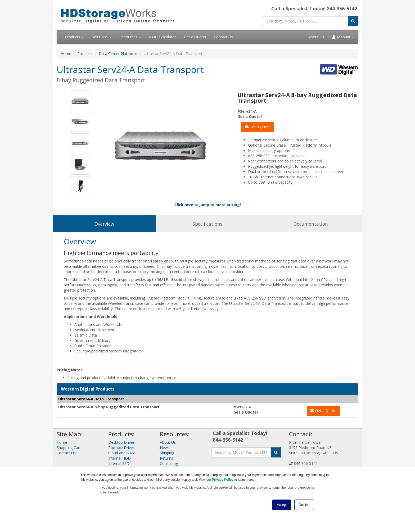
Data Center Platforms (118, 53)
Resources (130, 36)
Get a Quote (258, 126)
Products (74, 36)
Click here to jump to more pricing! (207, 204)
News (165, 447)
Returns (166, 458)
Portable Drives (121, 447)
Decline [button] (304, 505)
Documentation (311, 224)
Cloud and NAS (121, 452)
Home (66, 53)
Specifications (207, 224)
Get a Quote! (195, 36)
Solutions (101, 36)
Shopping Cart (69, 447)
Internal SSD (118, 463)
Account (343, 36)
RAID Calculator (162, 36)
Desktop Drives (121, 442)
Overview (104, 224)
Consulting (169, 463)
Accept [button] (282, 505)
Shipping (167, 452)
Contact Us (223, 36)
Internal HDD (119, 458)
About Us (316, 36)
